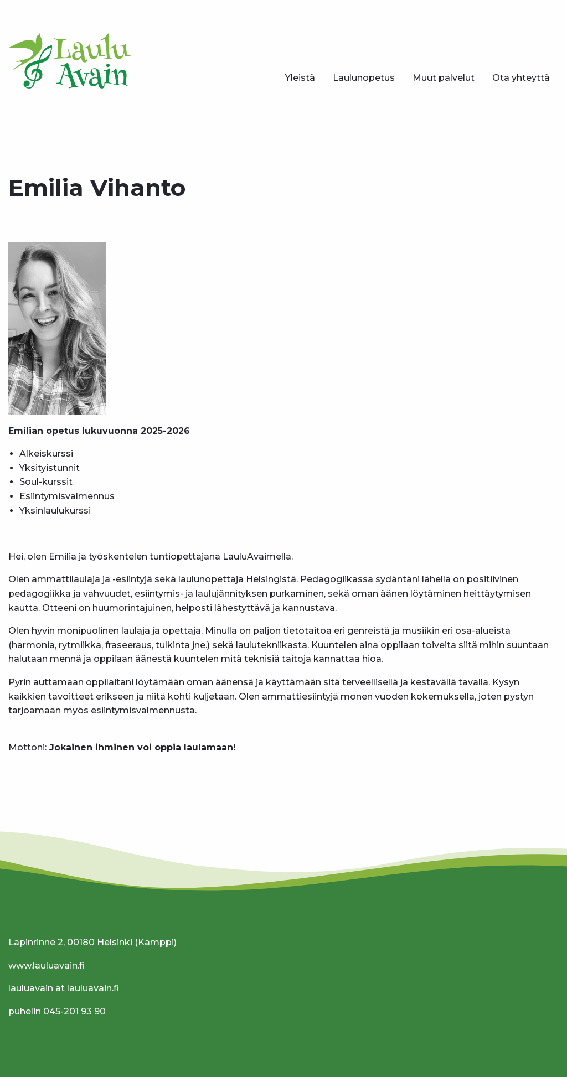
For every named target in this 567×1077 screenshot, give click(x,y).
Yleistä (300, 78)
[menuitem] (300, 78)
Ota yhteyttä (521, 78)
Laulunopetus (364, 78)
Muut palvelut (444, 78)
